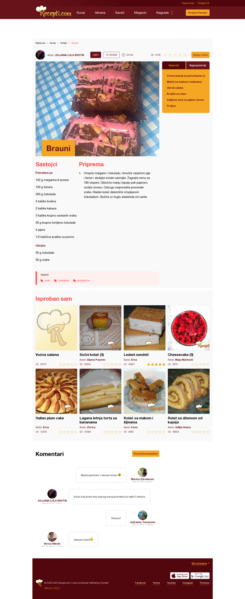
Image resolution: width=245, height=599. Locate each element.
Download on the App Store (179, 575)
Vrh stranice (199, 563)
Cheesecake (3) (189, 335)
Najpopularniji (197, 65)
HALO (56, 588)
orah (47, 280)
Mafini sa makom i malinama (184, 81)
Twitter (156, 583)
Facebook (140, 583)
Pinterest (205, 583)
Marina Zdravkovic (142, 479)
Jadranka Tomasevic (142, 522)
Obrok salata (175, 87)
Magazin (140, 12)
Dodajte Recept (197, 12)
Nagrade (162, 12)
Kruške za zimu (176, 93)
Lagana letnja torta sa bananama (100, 401)
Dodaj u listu (200, 54)
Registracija (188, 3)
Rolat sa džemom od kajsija (189, 401)
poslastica (84, 280)
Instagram (188, 583)
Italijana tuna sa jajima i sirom (185, 99)
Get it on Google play (200, 575)
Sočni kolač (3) (100, 335)
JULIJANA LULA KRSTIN (69, 54)
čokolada (63, 280)
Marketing (94, 582)
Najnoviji (174, 65)
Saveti (119, 12)
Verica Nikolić (52, 543)
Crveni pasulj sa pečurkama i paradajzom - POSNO (186, 75)
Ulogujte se (204, 3)
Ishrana (100, 12)
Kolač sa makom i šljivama (144, 401)
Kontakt (105, 582)
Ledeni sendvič (144, 335)
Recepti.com (54, 11)
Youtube (171, 583)
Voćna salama (56, 335)
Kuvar (81, 12)
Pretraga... (178, 12)
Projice (171, 105)
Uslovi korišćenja (80, 582)
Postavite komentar (146, 453)
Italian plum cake (56, 401)
